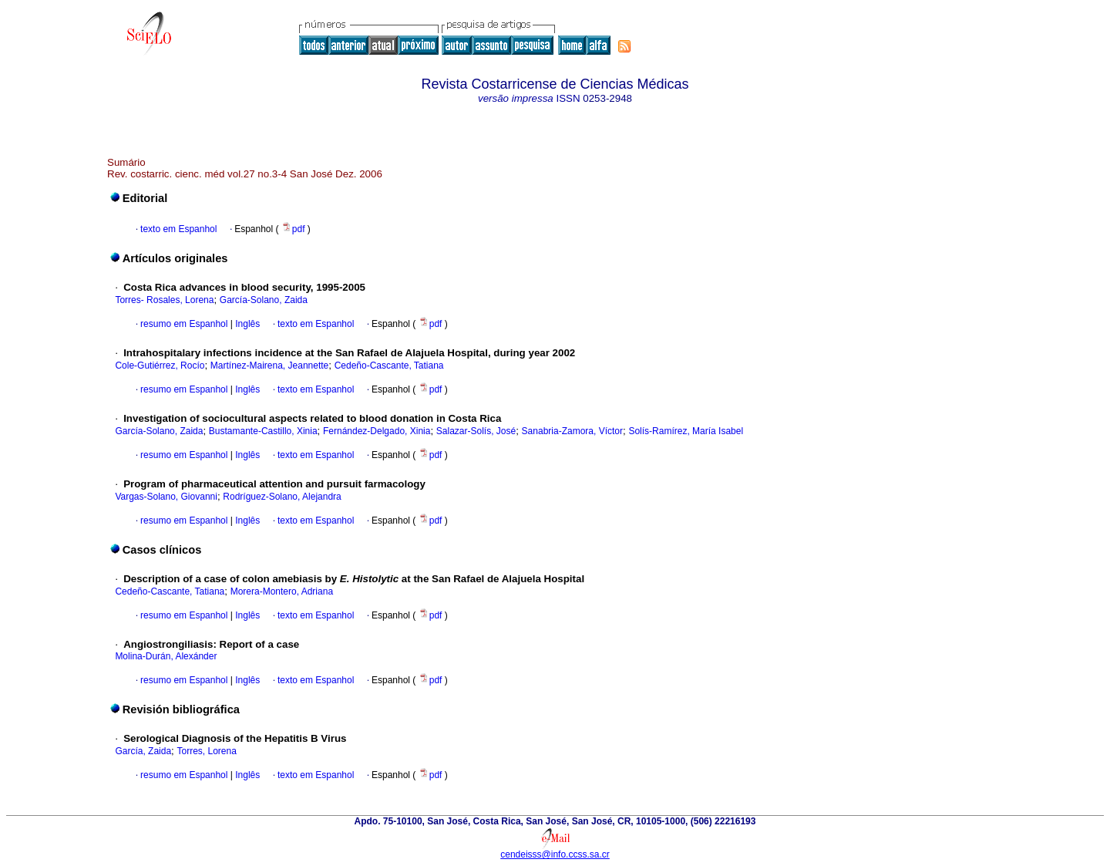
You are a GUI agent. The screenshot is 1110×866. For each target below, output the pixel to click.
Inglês (246, 323)
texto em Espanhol (178, 229)
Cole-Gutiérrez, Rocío (159, 365)
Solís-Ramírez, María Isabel (685, 431)
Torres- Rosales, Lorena (164, 300)
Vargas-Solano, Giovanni (166, 496)
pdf (294, 229)
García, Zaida (143, 751)
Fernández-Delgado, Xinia (376, 431)
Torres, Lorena (206, 751)
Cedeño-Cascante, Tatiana (389, 365)
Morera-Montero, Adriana (281, 591)
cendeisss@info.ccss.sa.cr (555, 854)
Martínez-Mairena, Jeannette (269, 365)
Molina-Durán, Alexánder (166, 656)
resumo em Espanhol (183, 323)
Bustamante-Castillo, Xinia (263, 431)
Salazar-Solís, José (476, 431)
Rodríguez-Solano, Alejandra (282, 496)
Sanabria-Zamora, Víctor (572, 431)
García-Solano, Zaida (264, 300)
